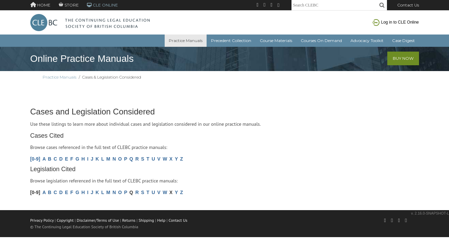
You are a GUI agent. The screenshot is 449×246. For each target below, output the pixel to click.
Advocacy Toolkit (367, 40)
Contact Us (408, 5)
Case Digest (403, 40)
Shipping (146, 220)
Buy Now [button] (403, 58)
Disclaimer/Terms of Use (98, 220)
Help (161, 220)
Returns (128, 220)
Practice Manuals (186, 40)
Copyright (65, 220)
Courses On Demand (321, 40)
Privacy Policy (42, 220)
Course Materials (276, 40)
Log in (396, 22)
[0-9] (35, 159)
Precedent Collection (231, 40)
